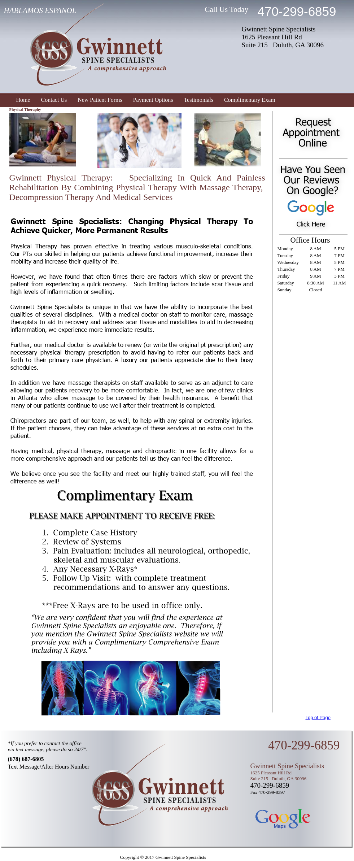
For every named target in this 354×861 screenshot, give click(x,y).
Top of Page (318, 717)
